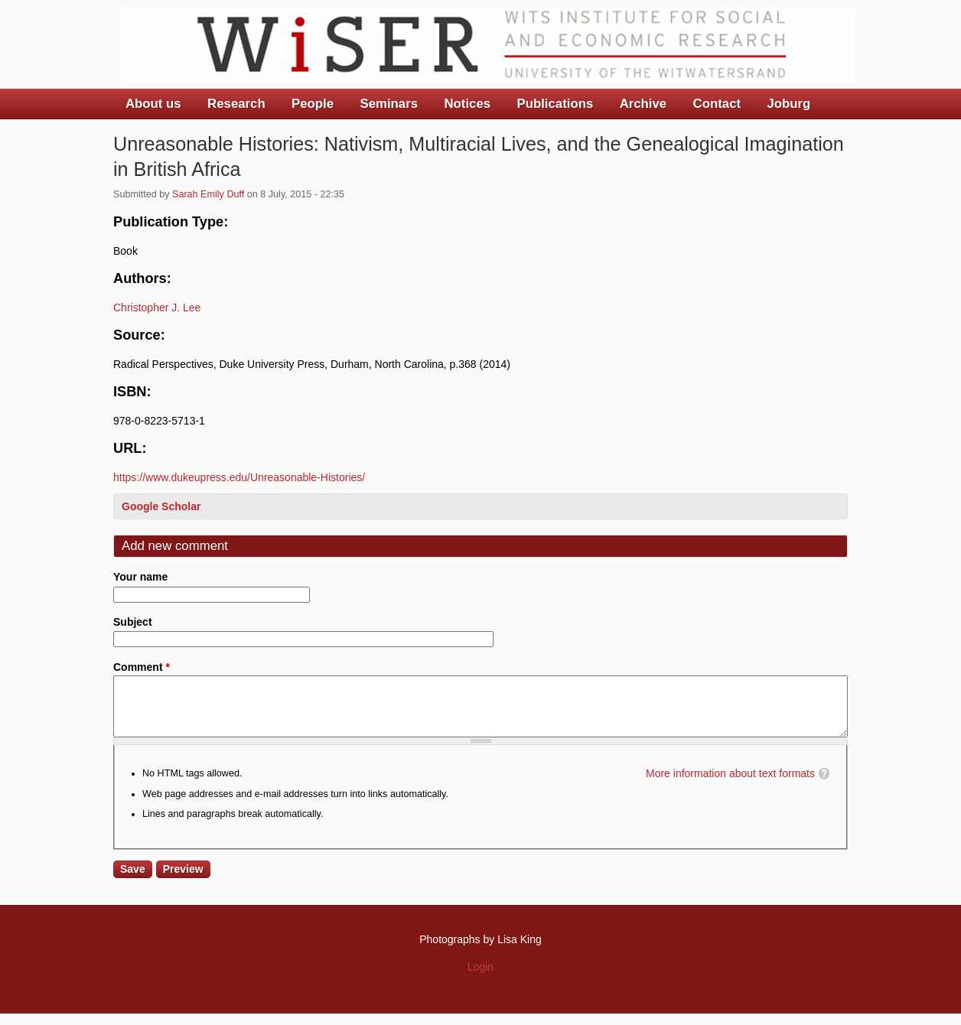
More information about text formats (730, 785)
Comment (141, 667)
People (313, 103)
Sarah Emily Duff (208, 194)
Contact (717, 103)
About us (153, 103)
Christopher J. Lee (156, 307)
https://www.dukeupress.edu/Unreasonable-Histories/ (239, 477)
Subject (132, 622)
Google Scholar (161, 506)
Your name (140, 577)
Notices (467, 103)
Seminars (389, 103)
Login (480, 978)
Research (236, 103)
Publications (554, 103)
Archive (643, 103)
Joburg (788, 103)
